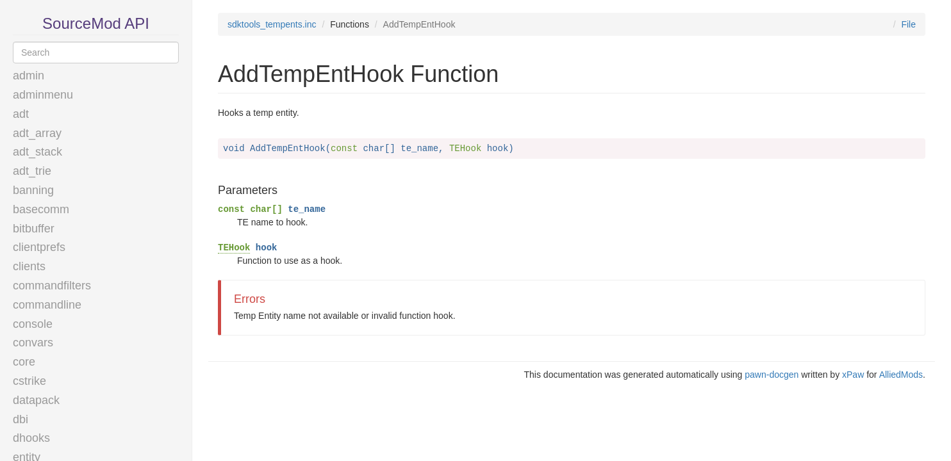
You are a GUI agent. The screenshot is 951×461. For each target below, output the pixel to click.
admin (28, 75)
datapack (36, 400)
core (24, 361)
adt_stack (37, 151)
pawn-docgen (771, 374)
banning (33, 190)
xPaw (853, 374)
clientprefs (39, 247)
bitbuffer (33, 228)
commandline (47, 304)
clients (29, 266)
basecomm (41, 209)
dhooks (31, 438)
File (908, 24)
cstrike (29, 381)
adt (21, 114)
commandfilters (52, 285)
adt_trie (32, 171)
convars (33, 342)
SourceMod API (95, 23)
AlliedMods (901, 374)
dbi (20, 419)
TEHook (234, 248)
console (33, 324)
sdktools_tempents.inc (272, 24)
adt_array (37, 133)
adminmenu (43, 94)
